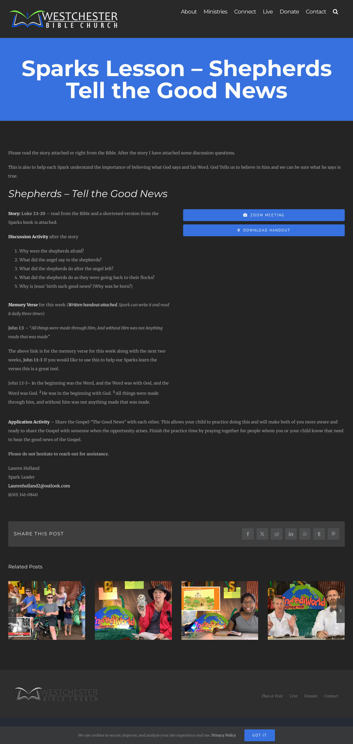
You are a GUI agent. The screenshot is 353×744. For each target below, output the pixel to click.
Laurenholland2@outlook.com (39, 485)
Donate (310, 696)
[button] (335, 11)
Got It (259, 735)
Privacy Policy (224, 735)
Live (294, 696)
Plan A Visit (272, 696)
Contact (331, 696)
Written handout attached (92, 304)
